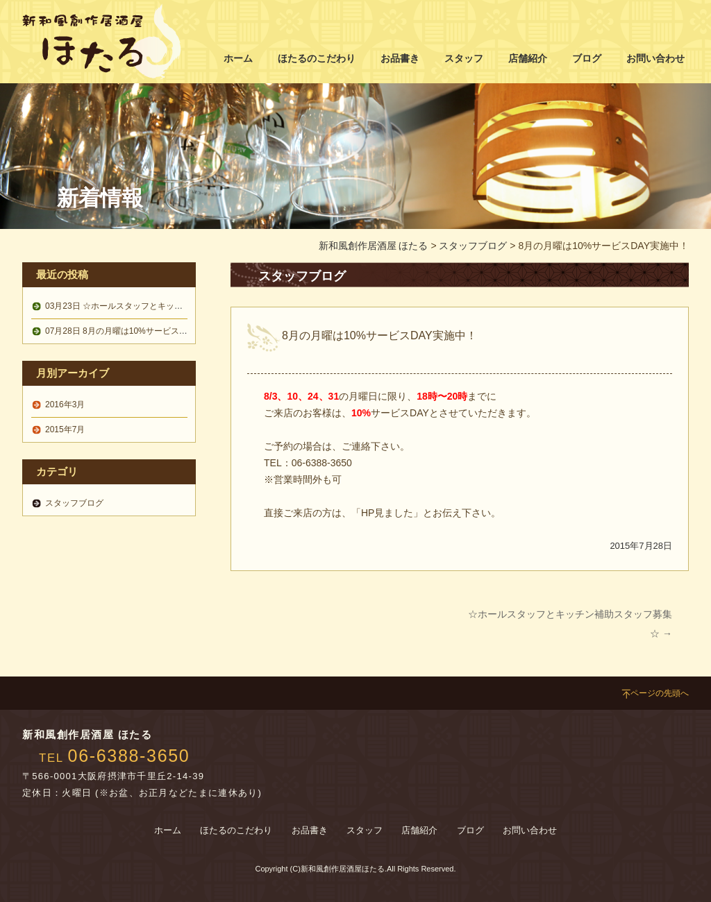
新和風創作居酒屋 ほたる (373, 245)
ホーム (238, 58)
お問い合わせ (655, 58)
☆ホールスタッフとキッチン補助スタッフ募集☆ (155, 306)
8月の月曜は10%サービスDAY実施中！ (137, 331)
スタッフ (463, 58)
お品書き (399, 58)
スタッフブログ (473, 245)
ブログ (586, 58)
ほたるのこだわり (317, 58)
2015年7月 (65, 429)
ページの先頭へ (655, 693)
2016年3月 (65, 404)
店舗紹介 (527, 58)
